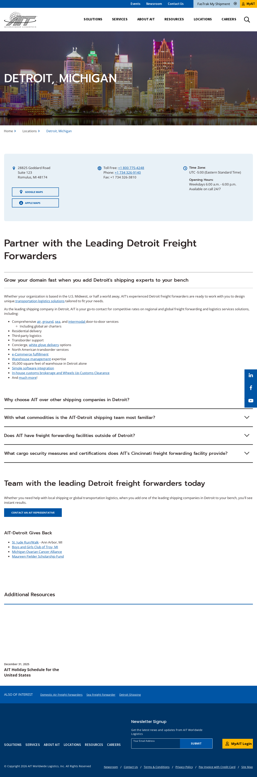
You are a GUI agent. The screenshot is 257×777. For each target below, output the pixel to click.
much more (28, 377)
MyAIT (248, 4)
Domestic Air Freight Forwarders (61, 694)
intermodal (77, 321)
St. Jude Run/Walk (25, 542)
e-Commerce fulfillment (30, 354)
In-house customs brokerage (34, 373)
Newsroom (154, 4)
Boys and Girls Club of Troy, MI (35, 547)
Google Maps (31, 192)
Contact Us (176, 4)
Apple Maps (29, 203)
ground (47, 321)
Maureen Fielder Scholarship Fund (38, 556)
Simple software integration (33, 368)
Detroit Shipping (130, 694)
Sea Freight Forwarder (100, 694)
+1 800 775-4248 (131, 168)
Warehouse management (31, 359)
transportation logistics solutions (40, 301)
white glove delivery (44, 345)
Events (135, 4)
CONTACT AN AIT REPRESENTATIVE (33, 512)
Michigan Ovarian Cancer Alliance (37, 551)
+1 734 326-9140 (128, 172)
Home (8, 131)
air (39, 321)
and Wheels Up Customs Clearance (83, 373)
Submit (196, 743)
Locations (29, 131)
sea (57, 321)
